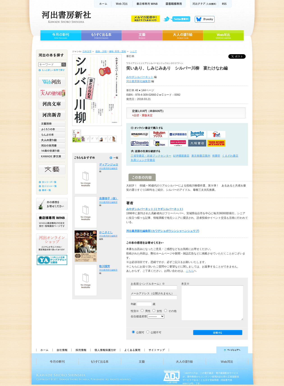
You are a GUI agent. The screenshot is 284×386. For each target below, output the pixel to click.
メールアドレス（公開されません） (152, 293)
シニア (133, 51)
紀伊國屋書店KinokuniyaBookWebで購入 (178, 134)
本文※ (185, 283)
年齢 (133, 304)
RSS (225, 3)
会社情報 (61, 349)
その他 (170, 311)
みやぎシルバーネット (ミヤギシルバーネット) (154, 209)
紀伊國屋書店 (181, 155)
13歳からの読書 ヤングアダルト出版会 (52, 260)
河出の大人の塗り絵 (51, 93)
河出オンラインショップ (52, 243)
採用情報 (80, 349)
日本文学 (87, 51)
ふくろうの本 (51, 129)
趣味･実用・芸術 (117, 51)
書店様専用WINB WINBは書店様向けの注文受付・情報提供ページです (52, 221)
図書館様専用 (174, 3)
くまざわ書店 (230, 155)
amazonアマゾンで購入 (140, 134)
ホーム (102, 3)
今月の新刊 (60, 35)
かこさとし (106, 232)
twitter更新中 (178, 19)
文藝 (142, 35)
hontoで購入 (197, 134)
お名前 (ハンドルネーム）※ (148, 283)
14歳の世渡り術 (51, 150)
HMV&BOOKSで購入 (178, 143)
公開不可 (156, 332)
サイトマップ (156, 349)
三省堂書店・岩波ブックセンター (151, 155)
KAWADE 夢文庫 (51, 156)
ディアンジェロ (108, 164)
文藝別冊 (51, 123)
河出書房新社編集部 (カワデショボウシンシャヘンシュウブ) (162, 231)
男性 (145, 311)
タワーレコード (216, 143)
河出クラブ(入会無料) (204, 3)
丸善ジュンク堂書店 (143, 160)
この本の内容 (142, 177)
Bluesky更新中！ (205, 19)
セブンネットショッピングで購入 (216, 134)
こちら (190, 270)
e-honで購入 (159, 143)
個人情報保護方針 (105, 349)
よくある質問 (132, 349)
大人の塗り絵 (182, 35)
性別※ (135, 311)
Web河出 (122, 3)
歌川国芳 (104, 266)
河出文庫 (51, 104)
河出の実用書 (51, 145)
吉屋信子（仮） (108, 198)
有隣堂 (216, 155)
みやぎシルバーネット (139, 77)
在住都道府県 (139, 316)
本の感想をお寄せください (52, 204)
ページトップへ (210, 349)
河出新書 (51, 115)
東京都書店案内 (200, 155)
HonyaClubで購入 (140, 143)
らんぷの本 (51, 134)
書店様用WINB (147, 3)
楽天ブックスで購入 (159, 134)
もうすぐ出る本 (101, 35)
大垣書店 (197, 143)
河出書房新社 (65, 17)
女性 (157, 311)
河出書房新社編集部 (138, 81)
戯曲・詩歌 (101, 51)
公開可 (140, 332)
